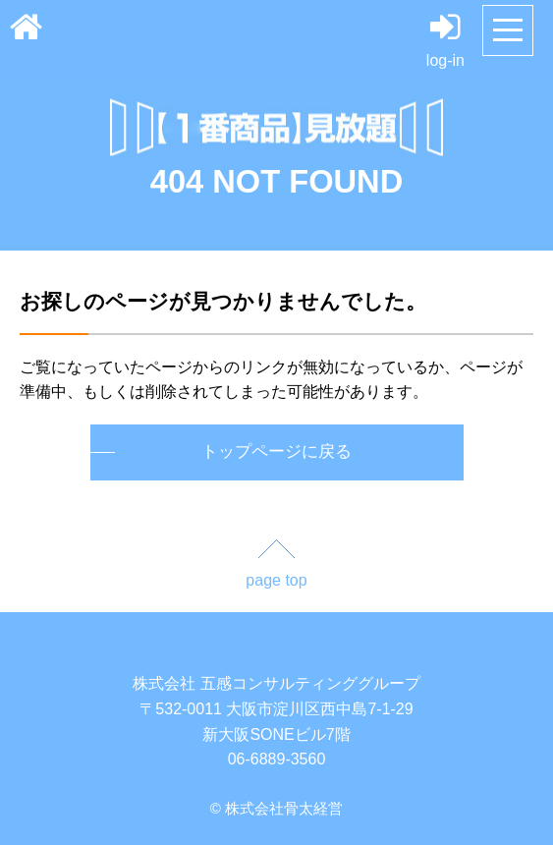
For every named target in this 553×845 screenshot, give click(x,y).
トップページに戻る (276, 451)
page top (276, 580)
